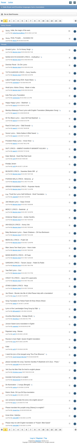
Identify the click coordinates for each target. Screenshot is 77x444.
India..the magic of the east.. (21, 30)
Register (39, 438)
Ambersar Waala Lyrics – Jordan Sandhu (20, 217)
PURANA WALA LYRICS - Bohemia (18, 179)
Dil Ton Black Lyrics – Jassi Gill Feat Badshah (22, 118)
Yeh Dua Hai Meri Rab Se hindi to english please (23, 369)
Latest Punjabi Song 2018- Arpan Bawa (19, 80)
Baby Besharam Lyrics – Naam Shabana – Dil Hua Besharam (27, 232)
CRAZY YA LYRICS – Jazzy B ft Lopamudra (21, 278)
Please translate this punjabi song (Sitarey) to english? (25, 407)
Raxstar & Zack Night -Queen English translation (23, 339)
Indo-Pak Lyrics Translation (15, 95)
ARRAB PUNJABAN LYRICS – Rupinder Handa (23, 186)
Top (45, 438)
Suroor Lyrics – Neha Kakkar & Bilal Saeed (21, 133)
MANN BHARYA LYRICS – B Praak (18, 255)
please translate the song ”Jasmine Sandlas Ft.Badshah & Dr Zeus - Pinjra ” (32, 362)
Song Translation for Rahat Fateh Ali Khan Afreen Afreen (26, 301)
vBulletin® (38, 441)
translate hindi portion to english (17, 377)
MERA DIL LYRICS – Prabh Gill (17, 240)
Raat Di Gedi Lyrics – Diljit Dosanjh (18, 125)
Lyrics (10, 2)
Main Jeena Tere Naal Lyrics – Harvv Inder (21, 247)
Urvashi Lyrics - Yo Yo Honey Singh (18, 49)
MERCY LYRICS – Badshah (16, 209)
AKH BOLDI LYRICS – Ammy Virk (18, 225)
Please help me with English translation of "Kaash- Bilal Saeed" (28, 423)
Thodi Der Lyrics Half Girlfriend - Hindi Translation (26, 194)
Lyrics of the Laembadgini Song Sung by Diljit (22, 308)
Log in (32, 438)
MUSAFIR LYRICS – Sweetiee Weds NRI (20, 171)
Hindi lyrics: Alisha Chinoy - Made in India (20, 87)
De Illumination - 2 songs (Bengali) (18, 385)
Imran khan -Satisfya (13, 415)
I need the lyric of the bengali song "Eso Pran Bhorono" (25, 354)
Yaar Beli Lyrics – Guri (13, 270)
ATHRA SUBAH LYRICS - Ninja (17, 285)
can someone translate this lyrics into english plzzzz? (24, 400)
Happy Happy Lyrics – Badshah (17, 103)
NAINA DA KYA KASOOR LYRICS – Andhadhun (23, 57)
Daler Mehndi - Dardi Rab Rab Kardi (18, 156)
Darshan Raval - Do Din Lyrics (16, 64)
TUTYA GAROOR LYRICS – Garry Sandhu (21, 72)
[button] (5, 20)
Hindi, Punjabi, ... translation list (22, 38)
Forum (3, 2)
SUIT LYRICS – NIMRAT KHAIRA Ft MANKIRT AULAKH (26, 148)
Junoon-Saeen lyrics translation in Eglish (20, 324)
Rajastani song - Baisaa (14, 331)
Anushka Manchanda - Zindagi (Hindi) (19, 316)
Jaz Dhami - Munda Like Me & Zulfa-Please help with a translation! (29, 293)
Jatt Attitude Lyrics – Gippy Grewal (18, 202)
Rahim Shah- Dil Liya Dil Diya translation (20, 392)
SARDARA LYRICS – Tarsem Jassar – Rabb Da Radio (25, 263)
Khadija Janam (11, 164)
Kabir (7, 346)
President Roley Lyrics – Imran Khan (18, 141)
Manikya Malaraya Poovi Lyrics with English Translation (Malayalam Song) (32, 110)
